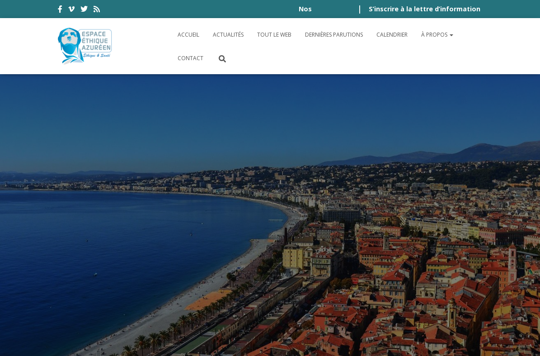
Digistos (286, 339)
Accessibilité (87, 264)
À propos (437, 34)
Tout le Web (274, 34)
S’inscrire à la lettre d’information (424, 9)
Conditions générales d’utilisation (192, 264)
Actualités (228, 34)
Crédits (411, 264)
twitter (84, 10)
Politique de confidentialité (330, 264)
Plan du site (458, 264)
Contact (190, 58)
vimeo (71, 10)
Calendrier (392, 34)
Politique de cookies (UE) (111, 288)
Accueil (188, 34)
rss (97, 10)
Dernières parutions (334, 34)
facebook (60, 10)
